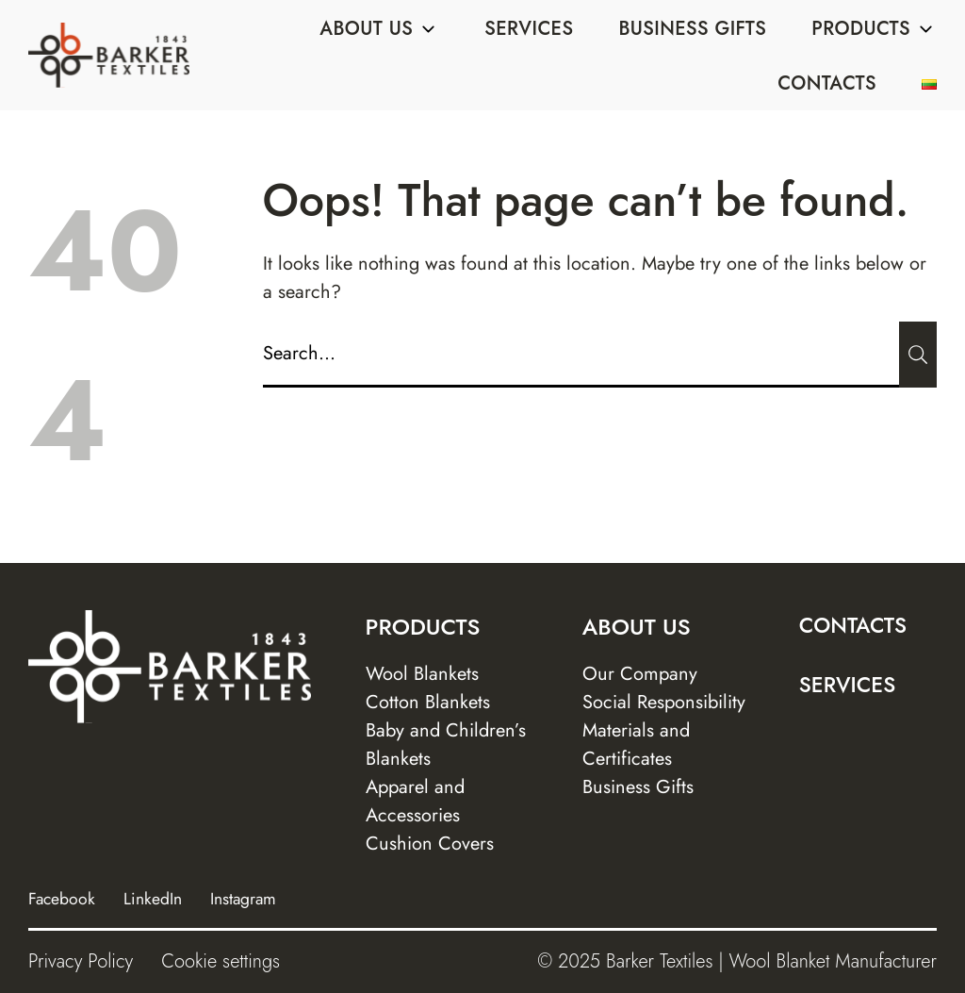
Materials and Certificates (636, 744)
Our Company (639, 673)
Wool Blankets (422, 673)
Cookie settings (220, 961)
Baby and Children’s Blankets (446, 744)
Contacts (826, 83)
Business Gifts (692, 28)
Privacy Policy (80, 961)
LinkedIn (152, 898)
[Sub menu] (428, 29)
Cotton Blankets (428, 702)
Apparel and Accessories (415, 801)
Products (874, 28)
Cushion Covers (430, 843)
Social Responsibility (663, 702)
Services (528, 28)
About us (379, 28)
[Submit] (918, 355)
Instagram (243, 898)
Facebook (61, 898)
